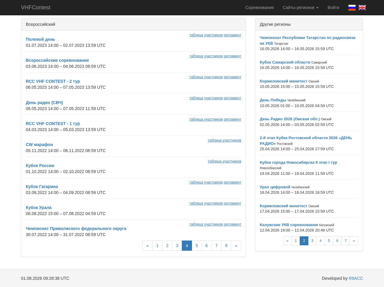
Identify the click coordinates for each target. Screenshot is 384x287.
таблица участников (206, 35)
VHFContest (35, 7)
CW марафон (39, 144)
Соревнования (259, 7)
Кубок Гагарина (42, 186)
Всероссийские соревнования (57, 60)
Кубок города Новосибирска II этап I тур (298, 162)
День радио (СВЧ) (44, 102)
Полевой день (40, 39)
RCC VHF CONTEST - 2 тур (53, 81)
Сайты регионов (301, 7)
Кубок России (40, 165)
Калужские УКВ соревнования (289, 225)
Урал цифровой (275, 187)
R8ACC (356, 278)
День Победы (273, 100)
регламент (232, 35)
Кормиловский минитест (284, 81)
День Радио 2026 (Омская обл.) (290, 119)
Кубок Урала (39, 207)
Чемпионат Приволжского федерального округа (76, 228)
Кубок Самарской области (285, 62)
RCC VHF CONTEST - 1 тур (53, 123)
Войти (333, 7)
